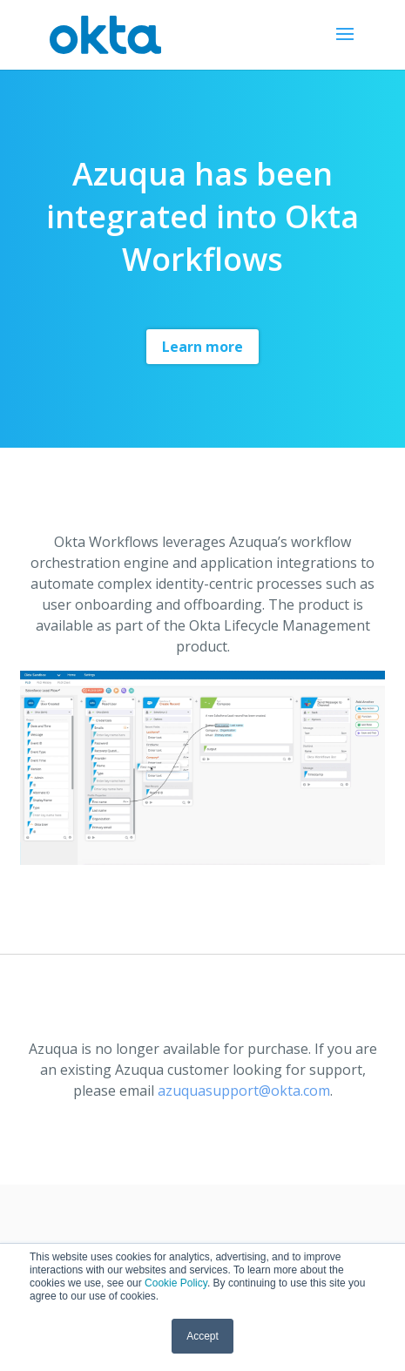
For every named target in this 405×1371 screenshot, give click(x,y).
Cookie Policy (176, 1283)
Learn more (202, 346)
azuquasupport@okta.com (244, 1090)
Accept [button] (202, 1336)
